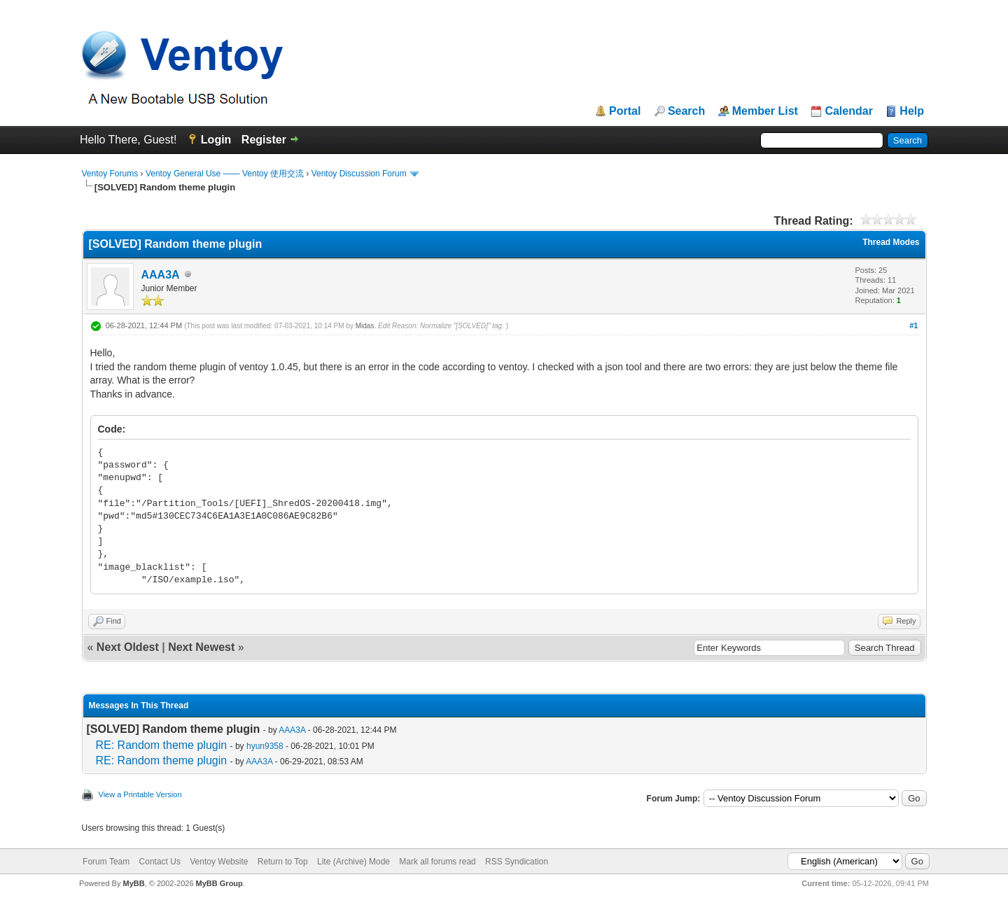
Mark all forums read (437, 862)
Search (686, 111)
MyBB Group (219, 883)
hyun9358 (265, 746)
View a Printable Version (140, 794)
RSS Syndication (516, 862)
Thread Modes (890, 242)
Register (263, 140)
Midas (365, 326)
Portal (624, 111)
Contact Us (160, 862)
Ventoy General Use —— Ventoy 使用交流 (225, 173)
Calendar (848, 111)
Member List (765, 111)
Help (911, 111)
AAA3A (160, 275)
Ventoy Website (219, 862)
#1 (913, 325)
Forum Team (106, 862)
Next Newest (201, 647)
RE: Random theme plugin (161, 745)
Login (216, 140)
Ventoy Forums (110, 173)
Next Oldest (128, 647)
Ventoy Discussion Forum (359, 173)
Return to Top (283, 862)
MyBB (133, 883)
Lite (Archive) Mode (353, 862)
